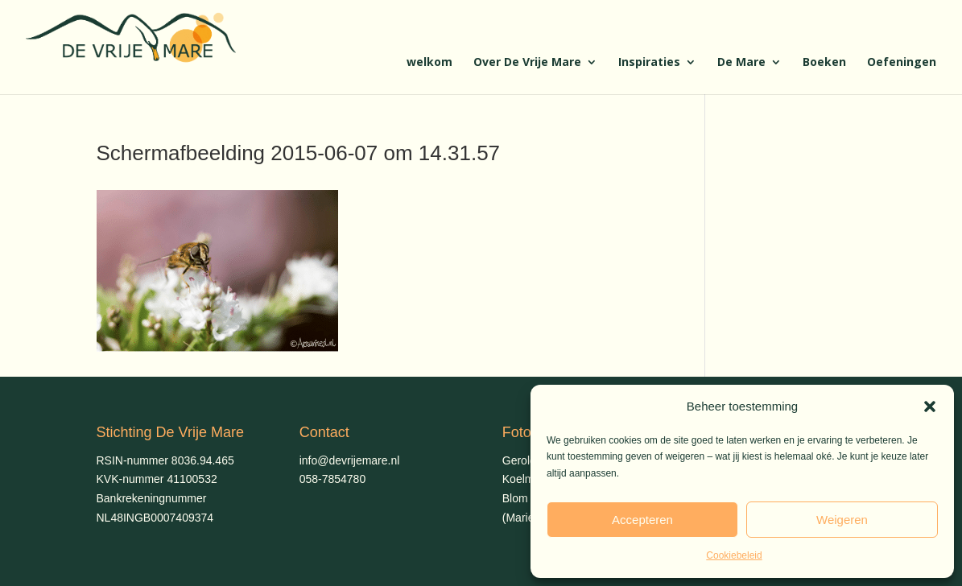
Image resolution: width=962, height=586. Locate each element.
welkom (429, 62)
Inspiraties (649, 62)
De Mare (741, 62)
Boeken (824, 62)
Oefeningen (901, 62)
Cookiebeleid (734, 555)
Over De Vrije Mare (527, 62)
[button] (930, 406)
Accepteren (642, 519)
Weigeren (842, 519)
